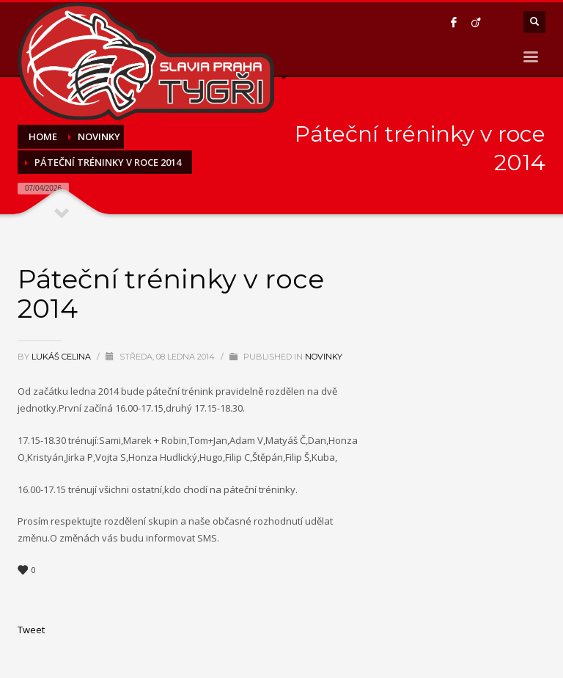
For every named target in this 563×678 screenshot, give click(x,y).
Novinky (323, 356)
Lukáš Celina (62, 356)
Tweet (31, 629)
